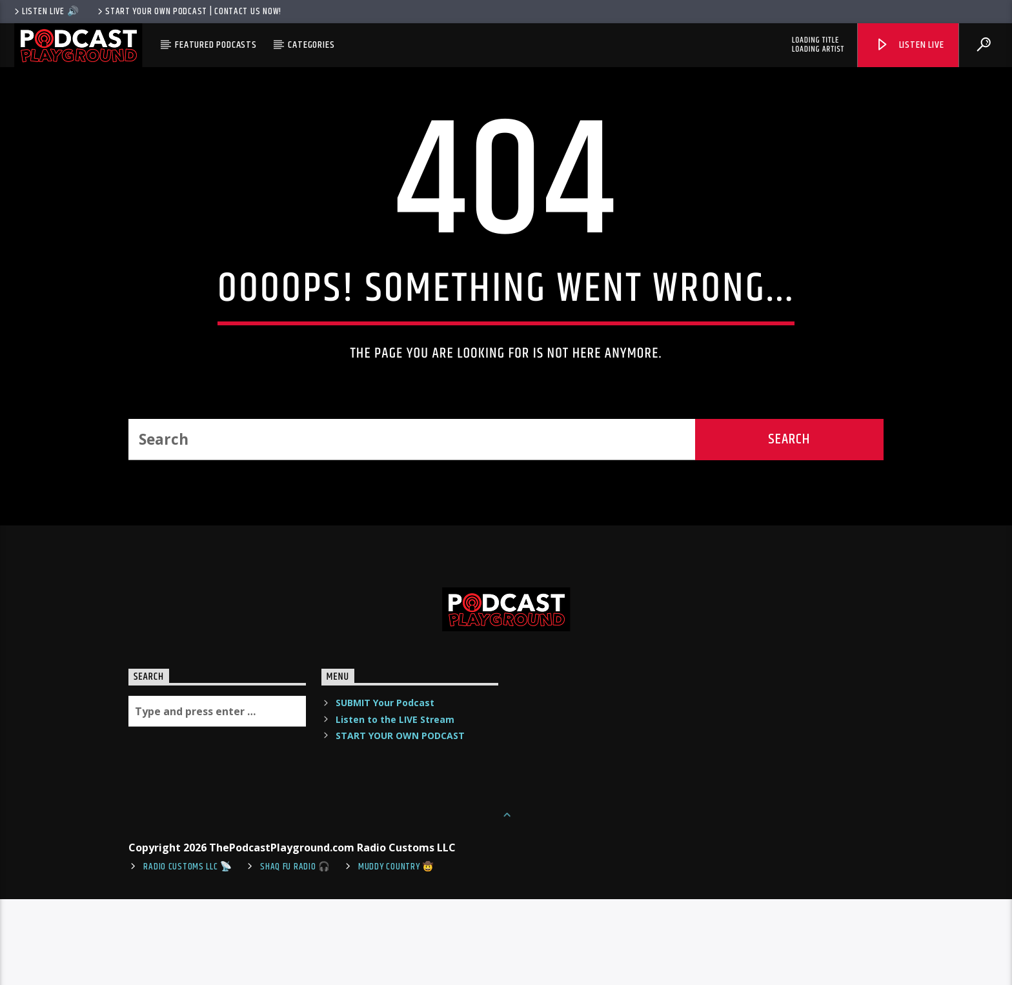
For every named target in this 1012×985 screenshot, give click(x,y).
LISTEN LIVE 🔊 (45, 12)
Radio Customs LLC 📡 (187, 953)
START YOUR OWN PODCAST (400, 821)
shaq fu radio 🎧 (295, 953)
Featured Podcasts (216, 45)
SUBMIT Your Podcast (385, 789)
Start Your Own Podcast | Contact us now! (188, 12)
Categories (311, 45)
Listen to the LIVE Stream (395, 805)
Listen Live (909, 45)
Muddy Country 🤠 (396, 953)
